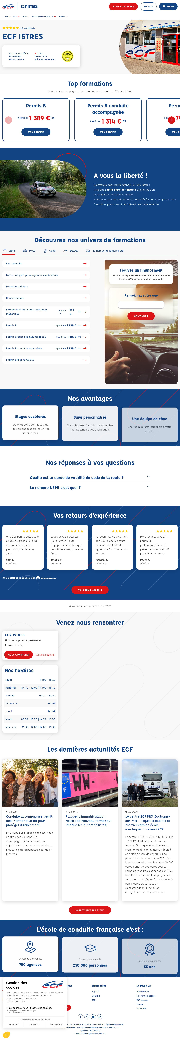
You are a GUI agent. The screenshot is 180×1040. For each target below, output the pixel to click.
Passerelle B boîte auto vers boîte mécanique (46, 311)
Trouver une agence (146, 995)
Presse (139, 1004)
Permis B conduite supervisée (46, 348)
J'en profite (36, 132)
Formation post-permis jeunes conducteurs (46, 275)
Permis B (46, 325)
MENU (168, 6)
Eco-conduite (46, 263)
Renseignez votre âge (141, 295)
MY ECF (148, 6)
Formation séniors (46, 286)
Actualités (141, 1008)
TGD (94, 1000)
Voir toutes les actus (90, 910)
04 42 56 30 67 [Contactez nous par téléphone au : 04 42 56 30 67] (15, 645)
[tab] (8, 250)
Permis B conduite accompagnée (46, 337)
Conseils (96, 995)
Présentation (142, 991)
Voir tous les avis (90, 589)
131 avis (31, 28)
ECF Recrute (142, 1000)
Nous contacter (123, 6)
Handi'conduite (46, 298)
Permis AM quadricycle (46, 359)
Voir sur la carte (16, 59)
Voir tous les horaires (45, 59)
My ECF (95, 991)
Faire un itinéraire (44, 654)
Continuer (141, 316)
